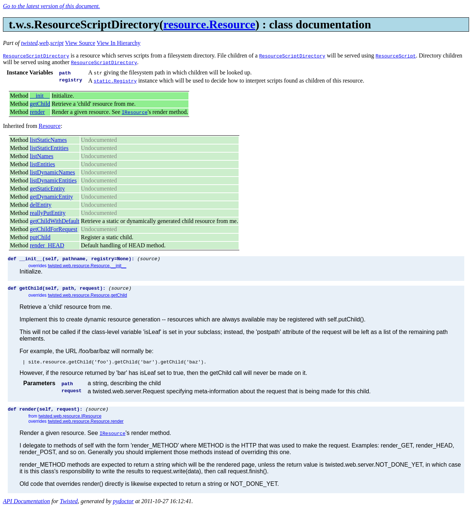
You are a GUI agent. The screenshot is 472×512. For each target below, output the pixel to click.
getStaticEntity (47, 188)
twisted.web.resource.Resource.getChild (87, 297)
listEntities (42, 164)
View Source (80, 43)
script (56, 43)
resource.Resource (209, 24)
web (44, 43)
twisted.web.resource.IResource (69, 420)
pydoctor (123, 505)
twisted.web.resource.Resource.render (86, 425)
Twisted (69, 505)
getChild (40, 104)
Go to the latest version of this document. (51, 6)
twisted (29, 43)
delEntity (41, 205)
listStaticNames (48, 140)
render (37, 112)
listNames (41, 156)
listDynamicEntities (53, 180)
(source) (148, 259)
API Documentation (26, 505)
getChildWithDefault (54, 221)
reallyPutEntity (48, 213)
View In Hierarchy (118, 43)
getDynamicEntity (51, 197)
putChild (40, 237)
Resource (50, 126)
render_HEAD (47, 245)
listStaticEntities (49, 148)
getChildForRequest (53, 229)
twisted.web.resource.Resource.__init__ (87, 266)
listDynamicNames (52, 172)
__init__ (39, 96)
